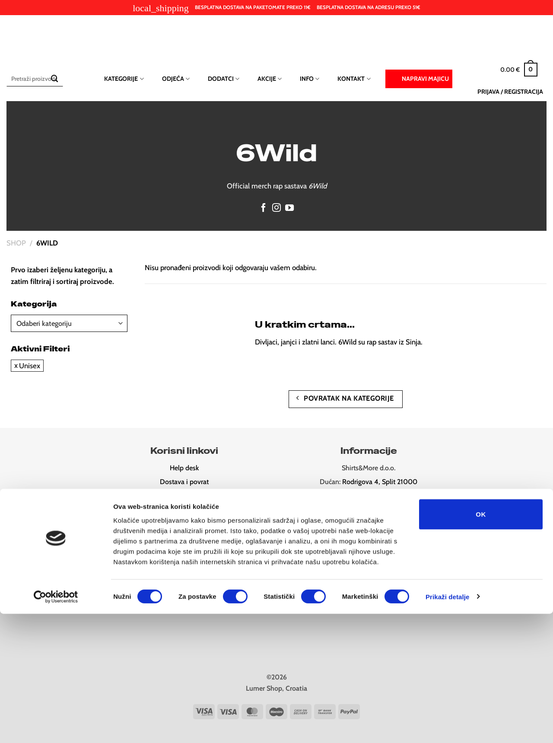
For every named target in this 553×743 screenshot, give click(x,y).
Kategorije (123, 79)
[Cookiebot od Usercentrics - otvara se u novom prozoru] (56, 726)
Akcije (269, 79)
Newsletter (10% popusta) (184, 523)
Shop (16, 243)
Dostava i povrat (184, 482)
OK (481, 643)
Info (309, 79)
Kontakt (353, 79)
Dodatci (223, 79)
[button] (519, 70)
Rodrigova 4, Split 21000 (379, 482)
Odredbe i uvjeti (184, 509)
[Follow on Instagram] (276, 208)
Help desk (184, 468)
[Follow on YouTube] (289, 208)
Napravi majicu (419, 78)
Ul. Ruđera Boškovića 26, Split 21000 (380, 495)
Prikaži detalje (448, 726)
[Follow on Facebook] (263, 208)
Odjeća (176, 79)
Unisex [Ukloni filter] (29, 365)
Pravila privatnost (184, 495)
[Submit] (54, 78)
